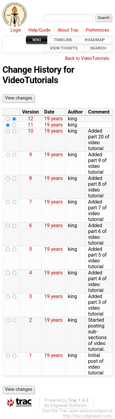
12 (30, 119)
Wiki (36, 39)
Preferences (97, 30)
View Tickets (64, 48)
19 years (53, 119)
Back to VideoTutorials (87, 58)
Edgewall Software (68, 405)
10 (30, 131)
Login (15, 30)
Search (98, 48)
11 (30, 125)
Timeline (63, 39)
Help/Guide (39, 30)
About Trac (68, 30)
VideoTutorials (30, 80)
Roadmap (95, 39)
